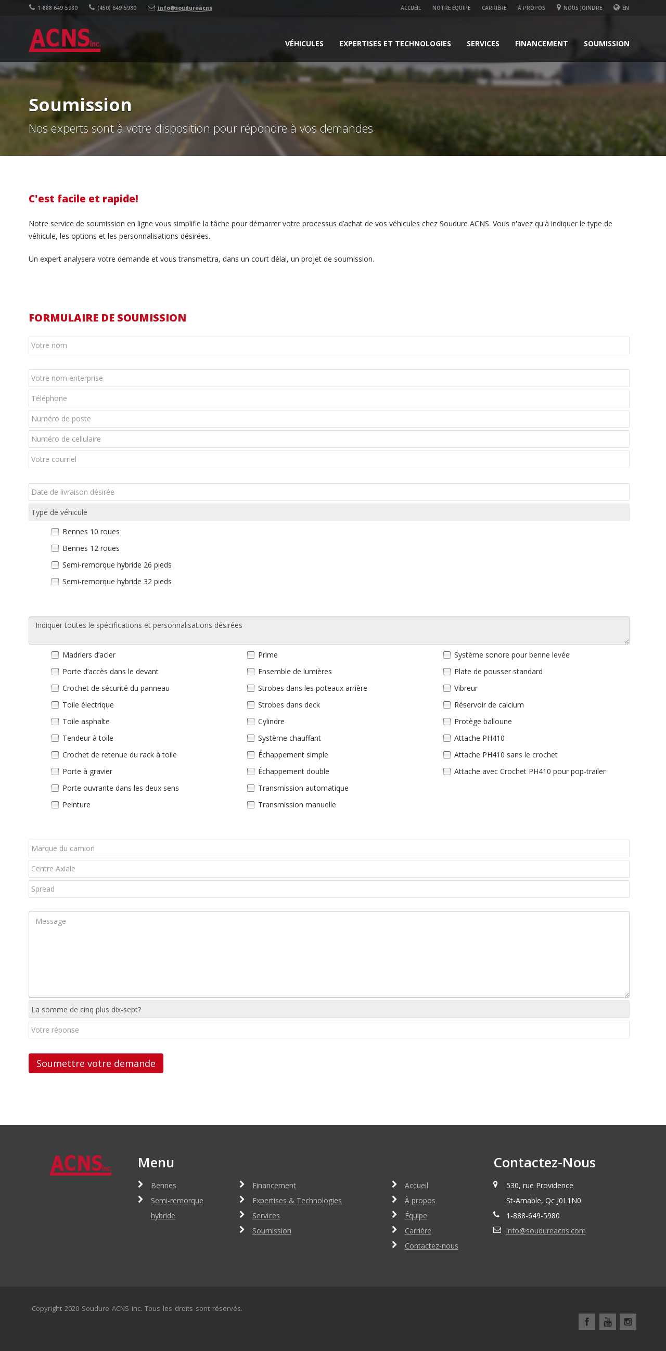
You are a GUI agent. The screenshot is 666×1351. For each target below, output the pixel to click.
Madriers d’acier (89, 655)
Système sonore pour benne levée (512, 655)
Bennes (163, 1185)
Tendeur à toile (87, 738)
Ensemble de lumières (295, 671)
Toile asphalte (86, 721)
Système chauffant (289, 738)
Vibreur (466, 688)
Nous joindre (580, 7)
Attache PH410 (479, 738)
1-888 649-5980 (53, 7)
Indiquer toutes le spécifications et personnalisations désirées (329, 630)
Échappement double (293, 771)
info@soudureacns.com (546, 1231)
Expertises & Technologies (297, 1200)
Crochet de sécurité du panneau (116, 688)
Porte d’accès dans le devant (110, 671)
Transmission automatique (303, 788)
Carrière (494, 7)
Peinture (76, 804)
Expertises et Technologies (395, 43)
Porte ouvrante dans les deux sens (120, 788)
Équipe (416, 1215)
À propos (532, 7)
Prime (268, 655)
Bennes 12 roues (91, 548)
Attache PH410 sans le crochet (506, 755)
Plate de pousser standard (498, 671)
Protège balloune (483, 721)
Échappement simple (293, 755)
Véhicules (304, 43)
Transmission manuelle (297, 804)
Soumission (607, 43)
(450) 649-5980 (112, 7)
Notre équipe (452, 7)
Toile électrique (88, 705)
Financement (541, 43)
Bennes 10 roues (91, 531)
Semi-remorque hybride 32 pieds (117, 581)
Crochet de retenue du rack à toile (119, 755)
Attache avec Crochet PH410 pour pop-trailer (530, 771)
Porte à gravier (87, 771)
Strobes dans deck (289, 705)
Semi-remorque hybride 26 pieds (117, 565)
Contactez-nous (431, 1246)
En (626, 7)
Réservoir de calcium (489, 705)
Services (483, 43)
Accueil (411, 7)
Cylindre (271, 721)
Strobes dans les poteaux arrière (312, 688)
